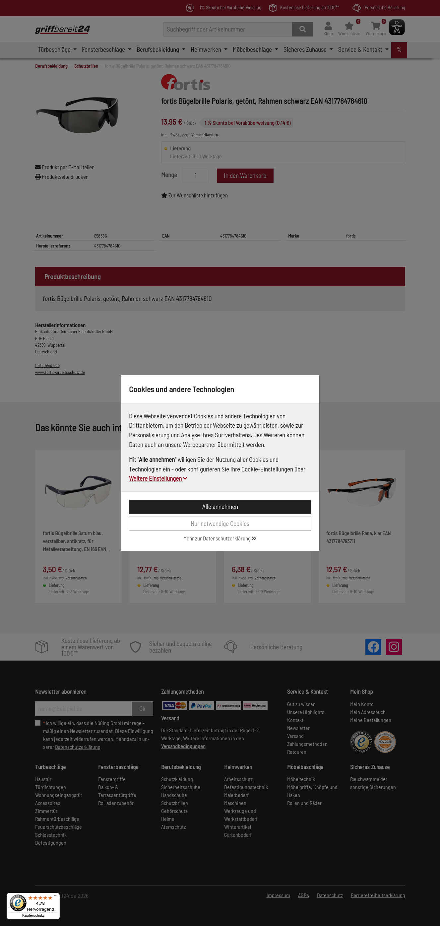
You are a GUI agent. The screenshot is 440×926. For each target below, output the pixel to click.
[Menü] (56, 897)
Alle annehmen (220, 506)
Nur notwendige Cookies (220, 523)
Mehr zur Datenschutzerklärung (220, 538)
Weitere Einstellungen (158, 478)
